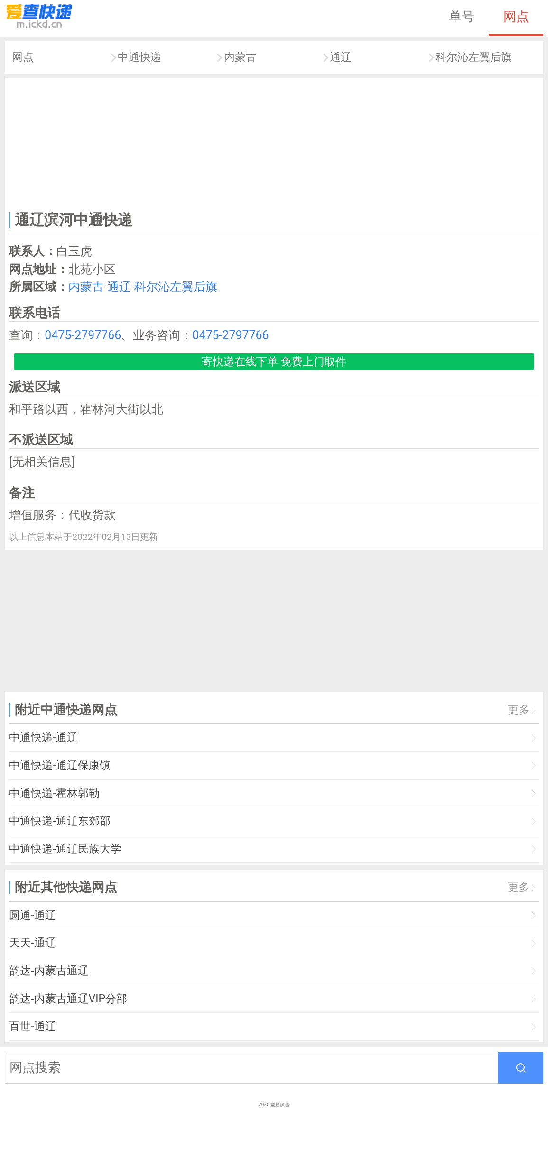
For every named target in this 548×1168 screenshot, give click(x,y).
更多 (518, 710)
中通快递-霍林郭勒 (54, 793)
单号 (461, 16)
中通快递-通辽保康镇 (59, 765)
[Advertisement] (274, 142)
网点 (516, 16)
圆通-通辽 (32, 915)
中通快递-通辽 (43, 737)
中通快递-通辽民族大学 (65, 849)
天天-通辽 (32, 942)
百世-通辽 (32, 1026)
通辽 (341, 57)
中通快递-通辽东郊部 (59, 821)
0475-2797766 (83, 335)
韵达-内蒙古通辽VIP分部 (68, 998)
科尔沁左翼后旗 (474, 57)
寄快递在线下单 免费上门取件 (274, 361)
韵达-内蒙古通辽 (48, 970)
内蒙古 (240, 57)
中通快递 (139, 57)
